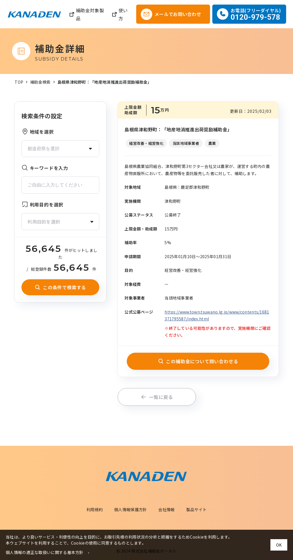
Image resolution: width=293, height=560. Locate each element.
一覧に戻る (157, 397)
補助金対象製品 (86, 14)
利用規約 (94, 509)
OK (279, 545)
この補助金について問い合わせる (198, 361)
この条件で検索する (60, 287)
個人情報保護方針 (130, 509)
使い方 (120, 14)
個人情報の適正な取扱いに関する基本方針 (45, 552)
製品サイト (196, 509)
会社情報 (166, 509)
